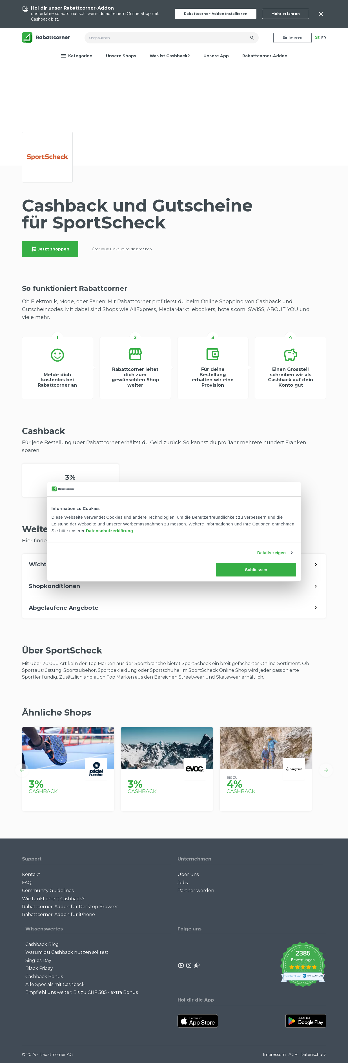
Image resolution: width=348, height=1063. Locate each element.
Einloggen (292, 37)
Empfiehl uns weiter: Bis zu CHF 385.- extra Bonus (81, 992)
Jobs (183, 882)
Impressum (274, 1054)
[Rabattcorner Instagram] (189, 965)
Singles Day (38, 960)
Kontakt (31, 874)
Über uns (188, 874)
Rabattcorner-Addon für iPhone (58, 914)
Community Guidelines (48, 890)
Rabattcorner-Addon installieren (215, 14)
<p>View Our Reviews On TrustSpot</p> (303, 965)
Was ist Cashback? (170, 55)
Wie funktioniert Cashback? (53, 898)
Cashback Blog (42, 944)
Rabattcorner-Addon (264, 55)
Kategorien (76, 55)
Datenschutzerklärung (109, 530)
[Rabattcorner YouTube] (181, 965)
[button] (22, 770)
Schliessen (256, 569)
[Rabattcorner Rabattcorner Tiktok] (196, 965)
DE (317, 38)
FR (323, 38)
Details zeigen (271, 552)
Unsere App (216, 55)
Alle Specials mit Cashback (55, 984)
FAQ (27, 882)
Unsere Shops (121, 55)
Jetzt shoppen (50, 249)
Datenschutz (313, 1054)
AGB (293, 1054)
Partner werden (196, 890)
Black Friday (39, 968)
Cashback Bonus (44, 976)
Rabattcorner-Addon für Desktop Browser (70, 906)
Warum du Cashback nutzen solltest (66, 952)
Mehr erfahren (285, 14)
